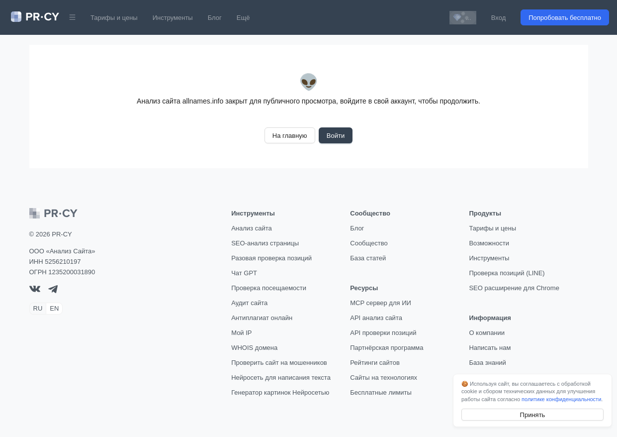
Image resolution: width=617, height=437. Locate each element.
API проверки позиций (383, 332)
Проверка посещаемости (268, 288)
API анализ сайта (376, 318)
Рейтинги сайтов (375, 362)
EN (54, 308)
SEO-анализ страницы (265, 243)
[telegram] (53, 291)
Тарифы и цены (114, 17)
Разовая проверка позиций (271, 258)
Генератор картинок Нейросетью (280, 392)
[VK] (34, 290)
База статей (368, 258)
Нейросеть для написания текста (281, 377)
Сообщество (369, 243)
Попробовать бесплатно (565, 17)
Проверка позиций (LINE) (506, 273)
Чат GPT (244, 273)
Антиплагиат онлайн (261, 318)
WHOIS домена (254, 347)
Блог (215, 17)
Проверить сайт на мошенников (279, 362)
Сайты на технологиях (383, 377)
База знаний (487, 362)
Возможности (489, 243)
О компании (487, 332)
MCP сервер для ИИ (380, 303)
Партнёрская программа (386, 347)
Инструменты (173, 17)
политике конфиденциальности (561, 399)
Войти (336, 135)
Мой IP (241, 332)
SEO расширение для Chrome (514, 288)
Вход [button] (498, 17)
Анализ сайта (251, 228)
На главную (289, 135)
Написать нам (490, 347)
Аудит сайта (249, 303)
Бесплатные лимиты (381, 392)
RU (38, 308)
